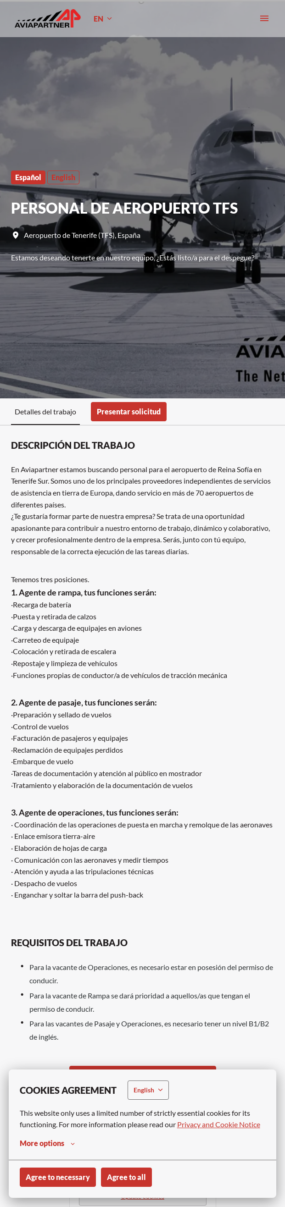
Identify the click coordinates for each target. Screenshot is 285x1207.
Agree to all (126, 1177)
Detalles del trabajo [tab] (45, 411)
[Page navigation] (264, 18)
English (63, 177)
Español (28, 177)
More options (47, 1143)
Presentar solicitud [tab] (129, 411)
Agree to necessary (58, 1177)
